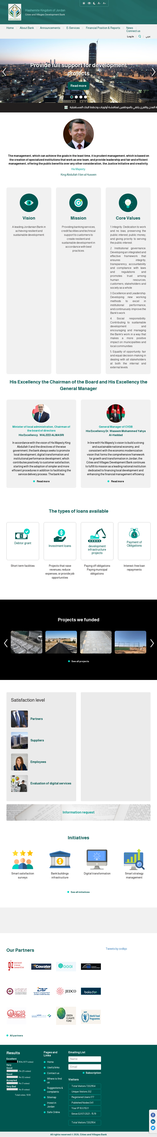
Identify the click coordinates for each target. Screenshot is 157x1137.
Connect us (133, 31)
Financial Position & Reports (103, 27)
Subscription (93, 1073)
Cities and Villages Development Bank (50, 14)
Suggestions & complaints (55, 1089)
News (129, 27)
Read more (78, 84)
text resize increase (104, 3)
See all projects (80, 661)
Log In (130, 36)
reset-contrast (83, 3)
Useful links (53, 1067)
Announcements (50, 27)
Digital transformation (97, 873)
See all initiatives (80, 892)
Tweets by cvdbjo (116, 948)
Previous (6, 70)
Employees (39, 762)
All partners (16, 1035)
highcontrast (89, 3)
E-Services (73, 27)
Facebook (153, 1115)
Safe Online (53, 1112)
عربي (148, 36)
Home (10, 27)
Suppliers (38, 740)
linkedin (153, 1121)
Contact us (53, 1073)
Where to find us (54, 1080)
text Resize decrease (99, 3)
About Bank (27, 27)
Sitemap (51, 1097)
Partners (37, 719)
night (94, 3)
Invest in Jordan (51, 1104)
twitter (153, 1128)
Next (151, 70)
